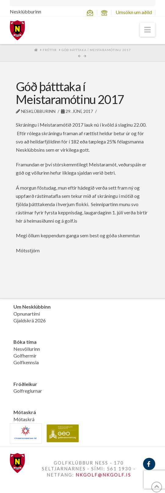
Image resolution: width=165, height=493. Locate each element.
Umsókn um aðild (134, 12)
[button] (147, 30)
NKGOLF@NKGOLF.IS (103, 474)
